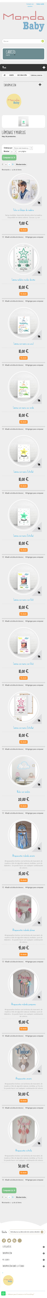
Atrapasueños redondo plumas (23, 929)
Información (10, 85)
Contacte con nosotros (30, 5)
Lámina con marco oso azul (23, 343)
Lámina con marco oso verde (23, 407)
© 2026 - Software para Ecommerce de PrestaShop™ (18, 1294)
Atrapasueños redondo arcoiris (23, 855)
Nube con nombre (23, 791)
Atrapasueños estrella (23, 1150)
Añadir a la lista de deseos (14, 237)
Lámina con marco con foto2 (23, 663)
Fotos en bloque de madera (23, 209)
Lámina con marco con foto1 (23, 599)
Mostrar (6, 151)
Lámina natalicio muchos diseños (23, 279)
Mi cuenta (6, 1260)
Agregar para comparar (35, 237)
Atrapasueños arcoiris (23, 1078)
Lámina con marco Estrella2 (23, 535)
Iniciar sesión (40, 4)
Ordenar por (8, 148)
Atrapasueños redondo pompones (23, 1004)
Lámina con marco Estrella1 (23, 471)
